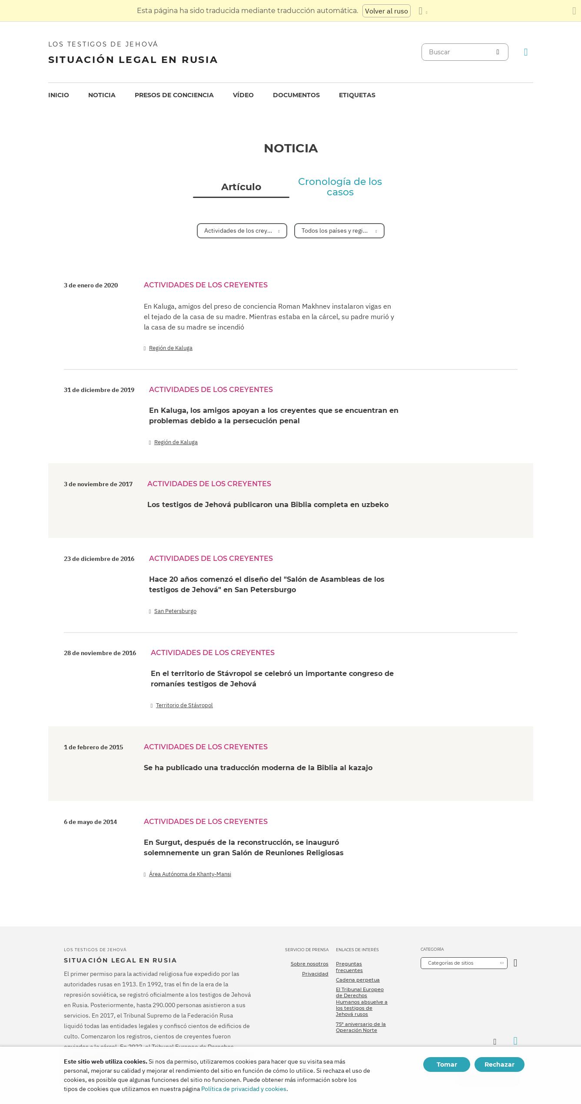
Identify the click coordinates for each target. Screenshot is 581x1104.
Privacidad (315, 974)
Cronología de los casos (340, 187)
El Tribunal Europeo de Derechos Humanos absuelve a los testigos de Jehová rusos (362, 1001)
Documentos (296, 95)
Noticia (102, 95)
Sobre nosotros (310, 964)
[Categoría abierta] (516, 963)
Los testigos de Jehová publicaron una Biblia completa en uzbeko (267, 505)
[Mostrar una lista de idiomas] (423, 11)
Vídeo (243, 95)
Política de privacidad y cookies (243, 1089)
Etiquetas (357, 95)
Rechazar (500, 1064)
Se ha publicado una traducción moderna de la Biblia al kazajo (258, 768)
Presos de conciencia (174, 95)
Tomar (447, 1064)
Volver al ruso (386, 11)
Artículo (241, 187)
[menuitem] (58, 95)
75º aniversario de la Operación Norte (361, 1027)
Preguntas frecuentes (349, 967)
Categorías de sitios (450, 963)
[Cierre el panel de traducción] (574, 10)
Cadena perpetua (358, 980)
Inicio (58, 95)
